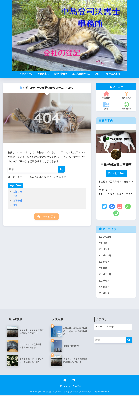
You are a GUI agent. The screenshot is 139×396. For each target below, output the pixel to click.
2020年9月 (104, 262)
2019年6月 (104, 281)
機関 (15, 205)
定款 (15, 196)
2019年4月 (104, 294)
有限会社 (17, 200)
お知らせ (17, 191)
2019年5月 (104, 288)
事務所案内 (43, 74)
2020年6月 (104, 269)
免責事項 (77, 387)
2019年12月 (105, 275)
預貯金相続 (126, 95)
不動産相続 (106, 95)
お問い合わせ (60, 74)
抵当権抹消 (126, 106)
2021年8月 (104, 243)
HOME (69, 381)
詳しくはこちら (116, 173)
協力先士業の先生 (81, 74)
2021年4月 (104, 250)
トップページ (26, 74)
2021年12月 (105, 237)
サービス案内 (113, 74)
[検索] (61, 169)
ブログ (98, 74)
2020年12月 (105, 256)
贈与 (106, 106)
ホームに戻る (46, 216)
